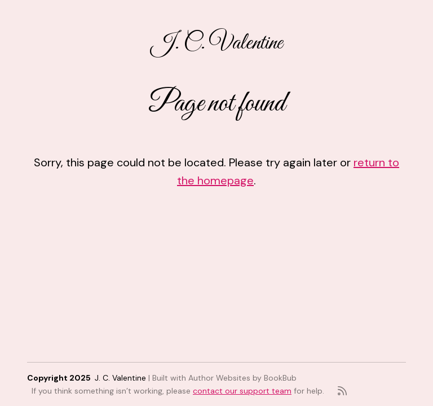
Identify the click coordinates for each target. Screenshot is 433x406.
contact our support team (242, 391)
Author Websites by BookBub (242, 378)
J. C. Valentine (216, 43)
